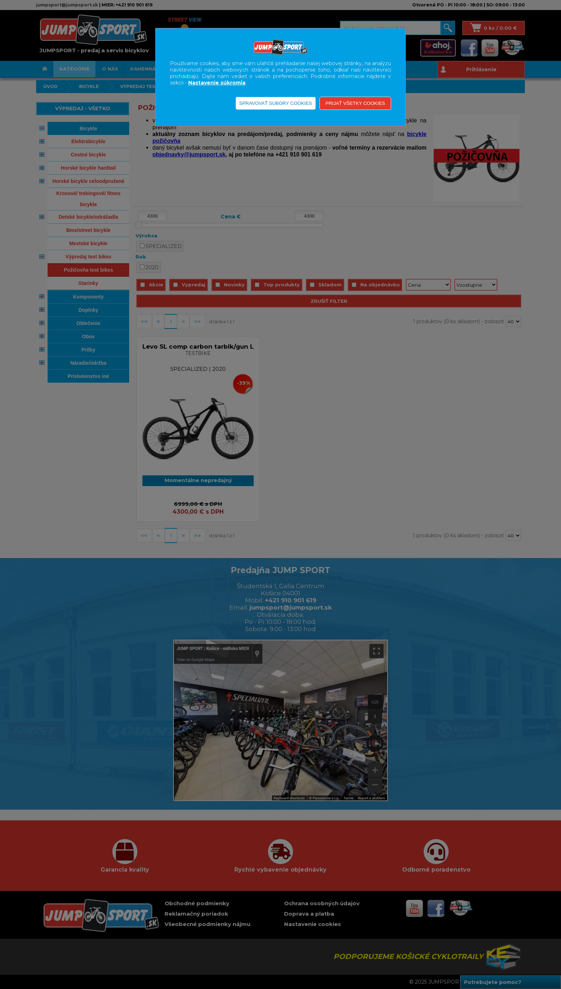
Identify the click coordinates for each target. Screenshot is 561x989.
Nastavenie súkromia (216, 82)
